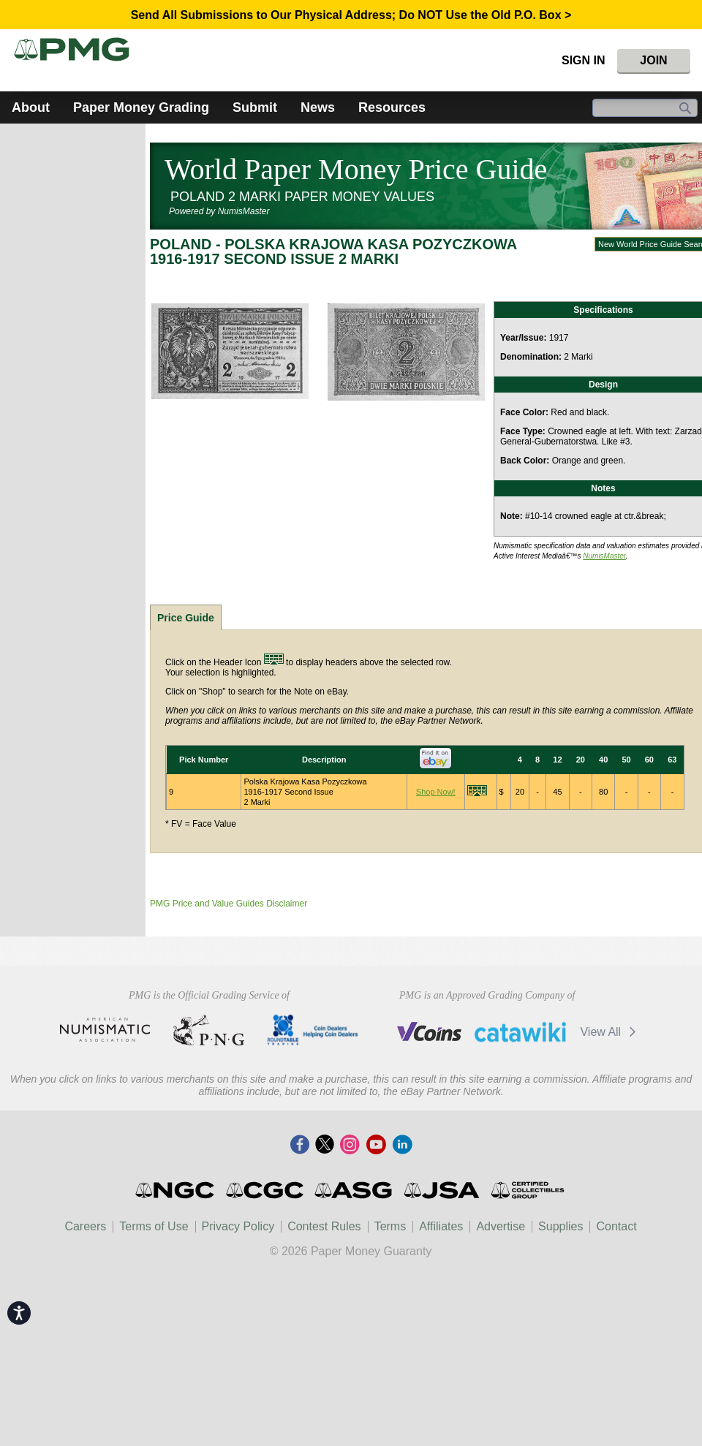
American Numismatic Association (105, 1030)
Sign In (583, 60)
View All (610, 1032)
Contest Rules (324, 1226)
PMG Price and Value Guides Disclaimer (228, 903)
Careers (85, 1226)
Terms (390, 1226)
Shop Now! (436, 791)
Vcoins (429, 1031)
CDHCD (312, 1030)
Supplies (560, 1226)
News (318, 107)
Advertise (500, 1226)
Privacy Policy (238, 1226)
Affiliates (441, 1226)
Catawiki (520, 1031)
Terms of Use (153, 1226)
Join (653, 60)
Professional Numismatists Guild (208, 1030)
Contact (616, 1226)
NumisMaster (604, 556)
